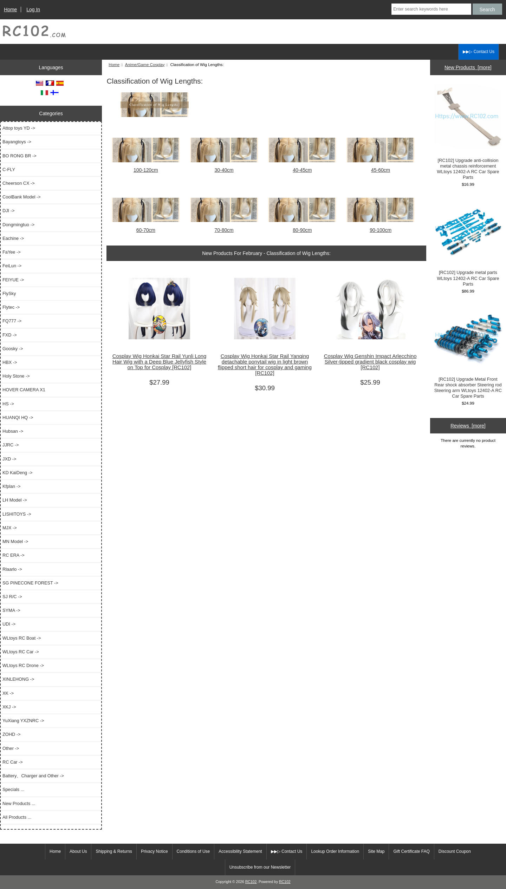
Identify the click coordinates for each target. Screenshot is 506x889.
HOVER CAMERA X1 (23, 389)
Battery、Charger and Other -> (33, 775)
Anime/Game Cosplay (145, 64)
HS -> (8, 403)
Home (10, 9)
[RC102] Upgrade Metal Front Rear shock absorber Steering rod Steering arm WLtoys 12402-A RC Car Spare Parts (468, 351)
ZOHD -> (11, 734)
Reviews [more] (468, 426)
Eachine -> (13, 238)
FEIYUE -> (13, 279)
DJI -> (8, 210)
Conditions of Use (193, 851)
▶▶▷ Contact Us (478, 51)
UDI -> (8, 624)
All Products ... (16, 817)
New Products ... (18, 803)
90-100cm (380, 227)
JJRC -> (10, 444)
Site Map (376, 851)
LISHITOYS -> (16, 514)
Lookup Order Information (335, 851)
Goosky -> (12, 348)
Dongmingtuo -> (18, 224)
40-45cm (302, 167)
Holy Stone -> (16, 376)
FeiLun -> (11, 265)
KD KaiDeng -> (17, 472)
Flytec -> (11, 307)
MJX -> (9, 527)
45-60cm (380, 167)
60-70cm (146, 227)
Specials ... (13, 789)
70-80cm (224, 227)
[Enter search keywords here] (431, 9)
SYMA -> (11, 610)
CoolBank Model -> (21, 197)
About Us (78, 851)
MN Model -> (15, 541)
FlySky (9, 293)
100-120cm (146, 167)
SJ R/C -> (12, 596)
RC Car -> (12, 762)
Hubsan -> (12, 431)
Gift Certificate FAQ (411, 851)
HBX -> (9, 362)
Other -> (10, 748)
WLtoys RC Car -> (20, 651)
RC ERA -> (13, 555)
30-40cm (224, 167)
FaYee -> (11, 252)
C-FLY (8, 169)
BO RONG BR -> (19, 155)
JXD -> (9, 459)
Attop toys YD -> (18, 128)
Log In (33, 9)
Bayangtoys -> (16, 141)
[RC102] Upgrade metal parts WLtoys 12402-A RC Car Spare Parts (468, 242)
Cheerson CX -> (18, 183)
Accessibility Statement (240, 851)
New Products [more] (468, 67)
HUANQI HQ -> (17, 417)
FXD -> (9, 335)
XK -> (8, 693)
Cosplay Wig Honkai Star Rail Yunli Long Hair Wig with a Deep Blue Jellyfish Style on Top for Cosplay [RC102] (159, 361)
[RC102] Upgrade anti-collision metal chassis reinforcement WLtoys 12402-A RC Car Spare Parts (468, 132)
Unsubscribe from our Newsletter (260, 867)
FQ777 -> (11, 320)
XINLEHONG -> (18, 679)
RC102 (251, 882)
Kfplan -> (11, 486)
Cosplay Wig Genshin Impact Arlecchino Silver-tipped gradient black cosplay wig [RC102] (370, 361)
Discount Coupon (455, 851)
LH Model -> (14, 500)
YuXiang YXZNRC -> (23, 720)
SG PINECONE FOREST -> (30, 583)
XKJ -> (9, 707)
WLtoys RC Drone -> (23, 665)
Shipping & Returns (114, 851)
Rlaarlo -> (12, 569)
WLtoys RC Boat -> (21, 638)
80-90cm (302, 227)
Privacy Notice (154, 851)
